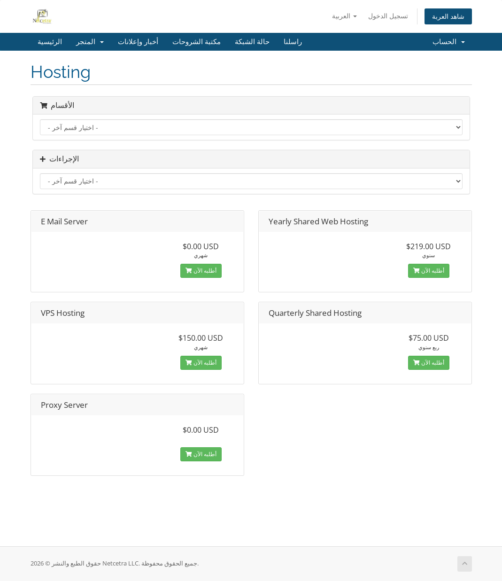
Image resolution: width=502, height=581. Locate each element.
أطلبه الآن (200, 271)
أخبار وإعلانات (138, 42)
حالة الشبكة (252, 42)
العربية (344, 15)
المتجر (90, 42)
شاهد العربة (448, 16)
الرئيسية (50, 42)
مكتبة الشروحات (196, 42)
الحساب (448, 42)
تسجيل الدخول (388, 15)
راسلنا (293, 42)
